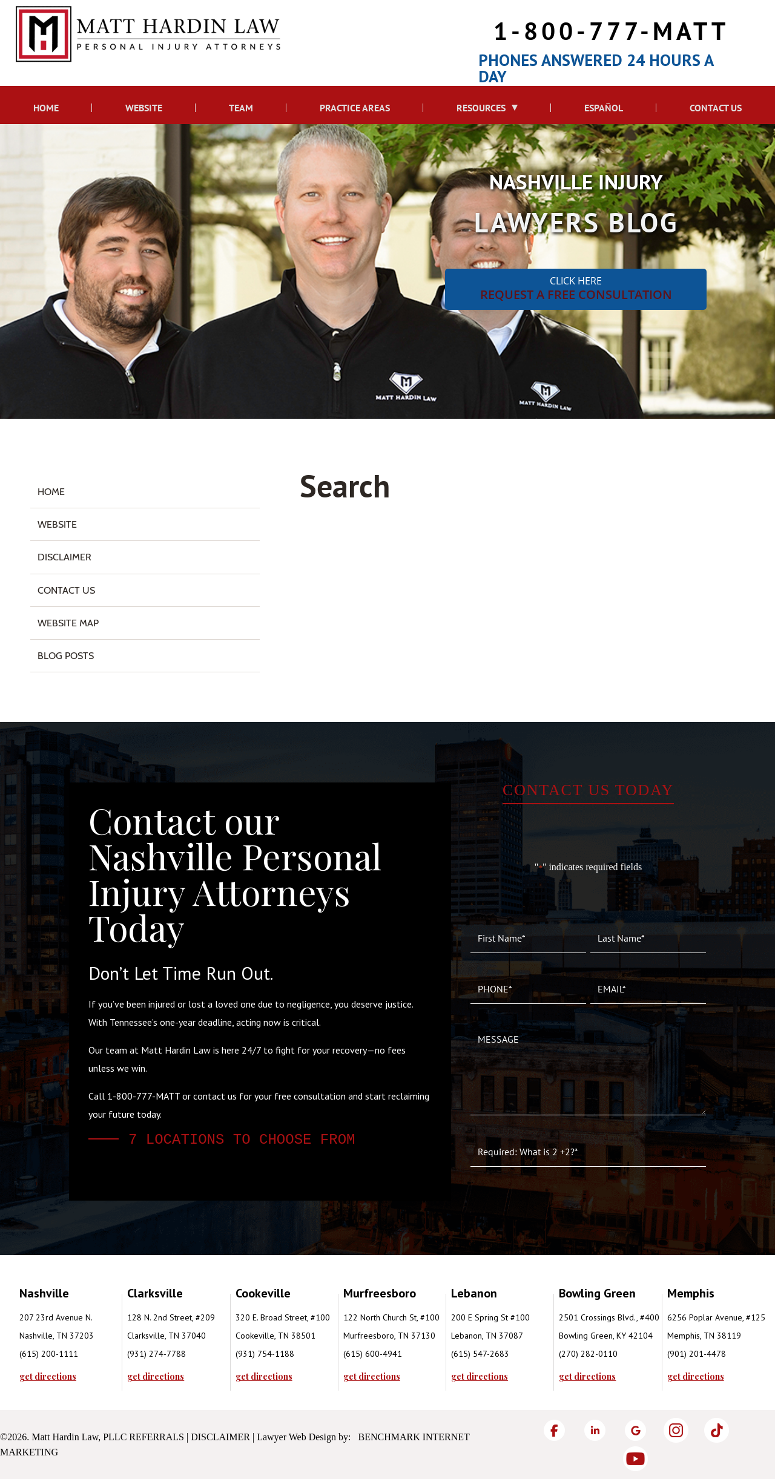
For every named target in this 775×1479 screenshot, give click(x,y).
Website (143, 108)
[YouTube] (635, 1458)
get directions (47, 1376)
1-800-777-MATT (611, 31)
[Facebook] (554, 1430)
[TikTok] (716, 1430)
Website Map (68, 623)
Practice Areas (355, 108)
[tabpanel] (73, 1332)
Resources (481, 108)
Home (46, 108)
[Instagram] (676, 1430)
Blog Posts (66, 655)
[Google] (635, 1430)
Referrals (156, 1437)
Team (241, 108)
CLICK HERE (576, 288)
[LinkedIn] (594, 1430)
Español (603, 108)
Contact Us (716, 108)
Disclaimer (64, 557)
